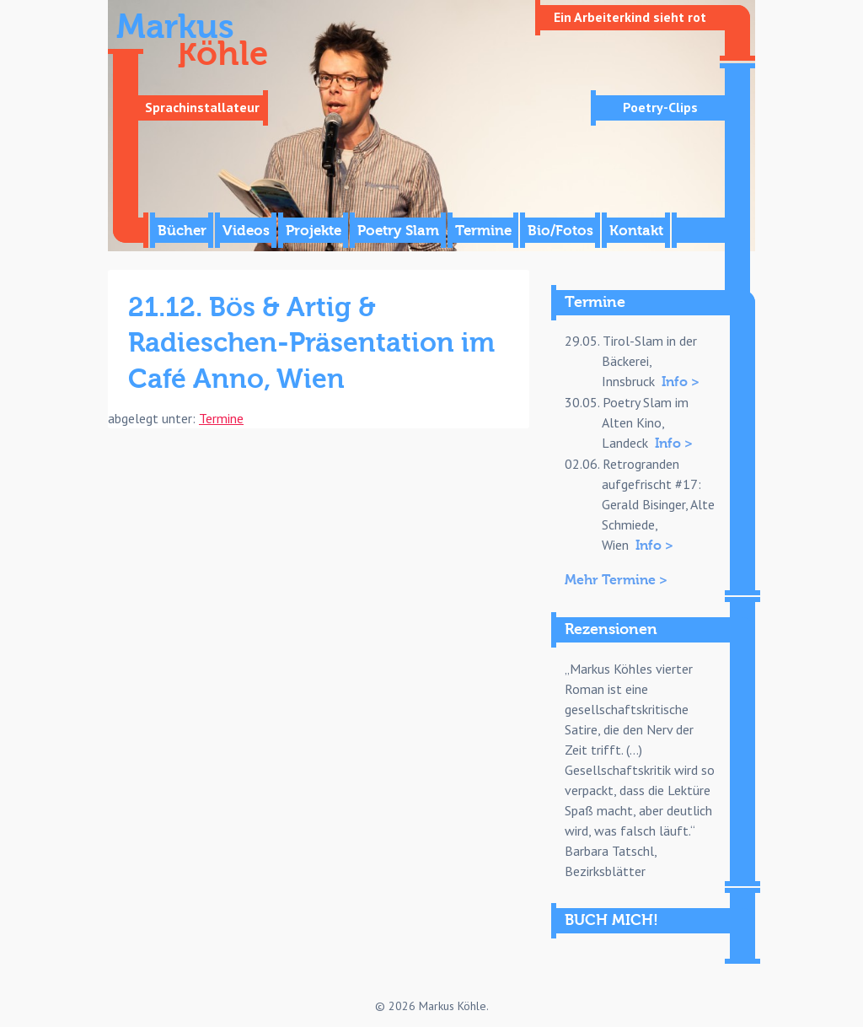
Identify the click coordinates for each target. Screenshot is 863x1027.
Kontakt (636, 231)
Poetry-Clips (660, 107)
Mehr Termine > (616, 580)
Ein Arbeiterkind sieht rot (630, 16)
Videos (246, 231)
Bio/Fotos (560, 231)
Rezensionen (611, 629)
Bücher (182, 231)
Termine (483, 231)
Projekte (313, 231)
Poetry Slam (398, 231)
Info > (681, 382)
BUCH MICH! (611, 920)
